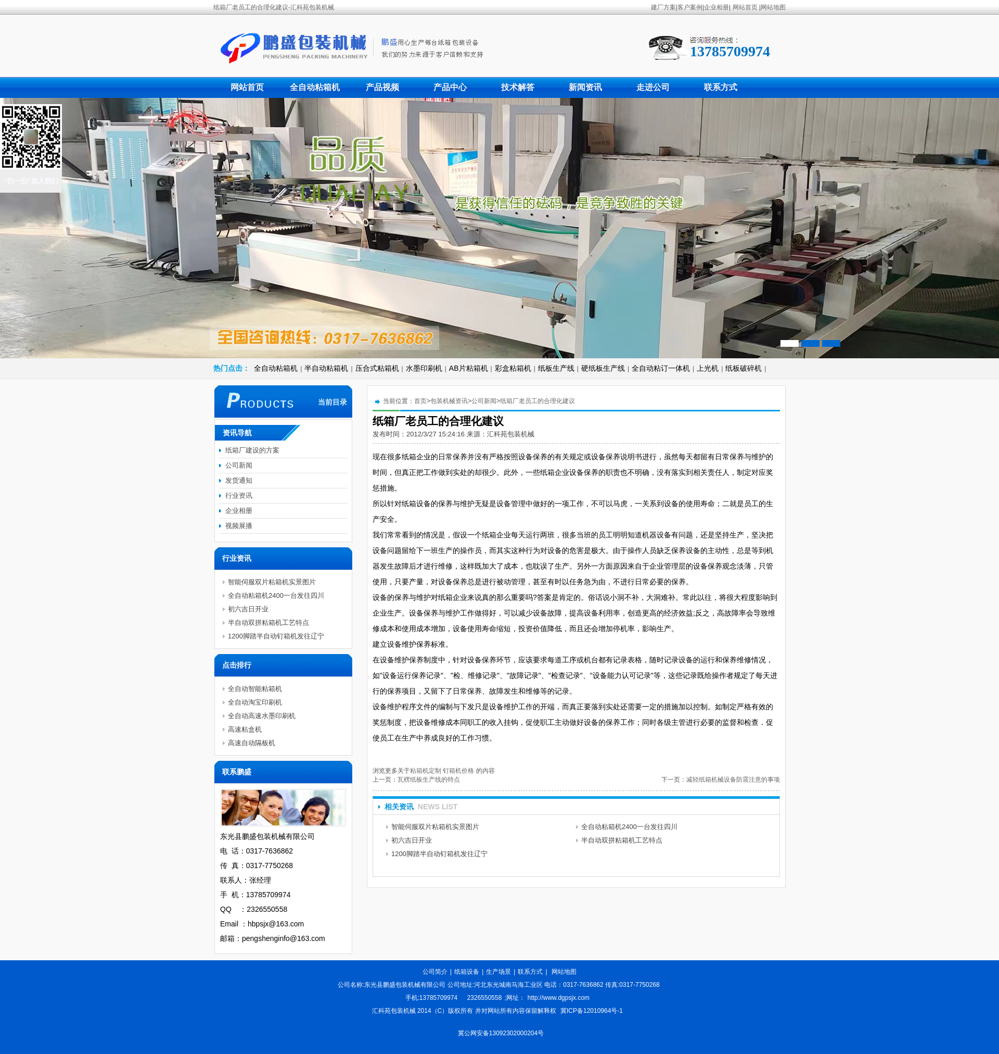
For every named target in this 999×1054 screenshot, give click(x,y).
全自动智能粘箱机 (255, 689)
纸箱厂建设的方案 (252, 450)
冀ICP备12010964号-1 (591, 1010)
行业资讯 (238, 495)
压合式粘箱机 (377, 368)
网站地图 (773, 7)
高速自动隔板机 (251, 743)
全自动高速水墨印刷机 (262, 716)
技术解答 (517, 87)
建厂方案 (663, 7)
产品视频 (382, 87)
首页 (420, 401)
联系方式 (720, 87)
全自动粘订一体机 (661, 368)
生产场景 (498, 971)
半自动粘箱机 (326, 368)
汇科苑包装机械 (510, 434)
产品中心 (450, 87)
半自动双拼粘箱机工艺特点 (621, 840)
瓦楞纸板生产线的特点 (429, 779)
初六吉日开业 (411, 840)
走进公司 (653, 87)
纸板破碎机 (743, 368)
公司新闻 (483, 401)
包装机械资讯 (449, 401)
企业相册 (716, 7)
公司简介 (434, 971)
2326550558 (484, 997)
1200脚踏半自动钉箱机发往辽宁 (439, 854)
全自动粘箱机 (315, 87)
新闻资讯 (585, 87)
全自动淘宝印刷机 (255, 702)
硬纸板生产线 (603, 368)
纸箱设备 (466, 971)
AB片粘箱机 (468, 368)
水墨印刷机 (424, 368)
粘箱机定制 (425, 770)
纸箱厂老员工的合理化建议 (537, 401)
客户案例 (689, 7)
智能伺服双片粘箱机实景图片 (435, 827)
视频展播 (238, 526)
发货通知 (238, 480)
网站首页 (745, 7)
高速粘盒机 (245, 729)
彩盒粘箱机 (513, 368)
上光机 (708, 368)
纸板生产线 (556, 368)
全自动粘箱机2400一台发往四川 (629, 827)
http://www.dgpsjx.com (559, 997)
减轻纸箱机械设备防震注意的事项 (733, 779)
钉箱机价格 (458, 770)
